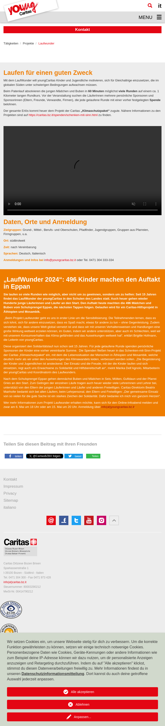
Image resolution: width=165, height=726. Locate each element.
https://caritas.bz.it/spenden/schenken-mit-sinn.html (63, 115)
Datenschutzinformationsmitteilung (52, 674)
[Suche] (150, 5)
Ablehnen (82, 704)
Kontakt (10, 479)
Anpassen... (82, 717)
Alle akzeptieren (82, 692)
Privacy (10, 493)
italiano (10, 507)
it (159, 6)
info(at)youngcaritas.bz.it (117, 407)
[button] (14, 456)
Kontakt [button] (82, 29)
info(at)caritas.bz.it (15, 582)
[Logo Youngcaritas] (31, 11)
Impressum (13, 486)
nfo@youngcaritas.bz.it (60, 260)
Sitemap (11, 500)
